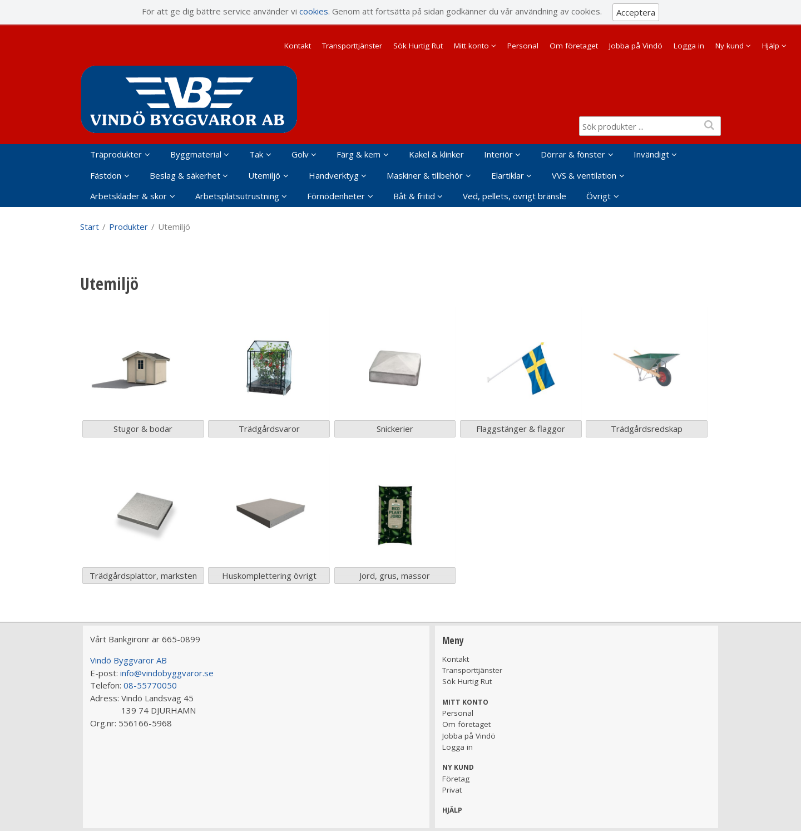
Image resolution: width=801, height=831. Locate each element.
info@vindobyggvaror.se (167, 672)
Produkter (128, 226)
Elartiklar (507, 175)
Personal (522, 46)
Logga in (689, 46)
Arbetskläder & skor (128, 195)
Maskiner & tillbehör (425, 175)
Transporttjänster (352, 46)
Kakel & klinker (436, 154)
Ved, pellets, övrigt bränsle (514, 195)
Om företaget (574, 46)
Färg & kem (358, 154)
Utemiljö (264, 175)
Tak (256, 154)
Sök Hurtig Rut (418, 46)
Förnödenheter (336, 195)
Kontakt (297, 46)
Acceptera (635, 12)
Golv (300, 154)
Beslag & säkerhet (185, 175)
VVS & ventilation (584, 175)
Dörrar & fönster (573, 154)
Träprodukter (116, 154)
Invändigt (651, 154)
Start (89, 226)
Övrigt (598, 195)
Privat (452, 790)
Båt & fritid (414, 195)
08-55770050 (150, 685)
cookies (313, 11)
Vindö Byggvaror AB (128, 660)
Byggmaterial (195, 154)
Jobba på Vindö (635, 46)
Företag (455, 779)
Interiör (498, 154)
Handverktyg (334, 175)
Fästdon (105, 175)
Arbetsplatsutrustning (237, 195)
